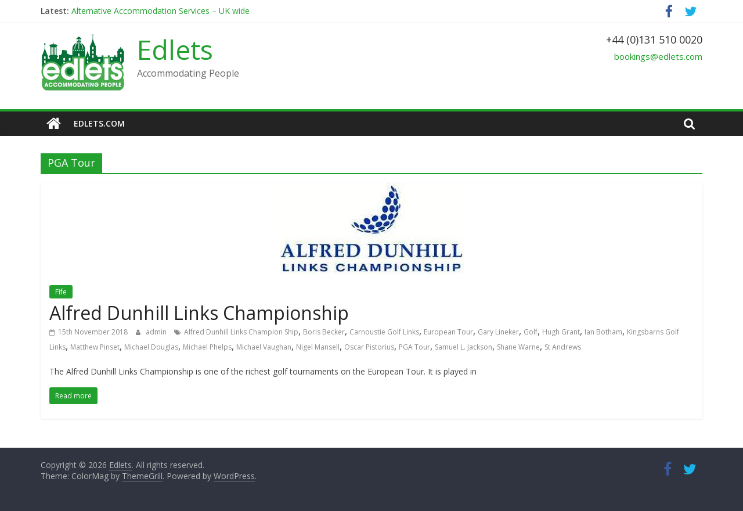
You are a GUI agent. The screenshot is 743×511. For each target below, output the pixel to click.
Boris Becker (324, 332)
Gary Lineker (498, 332)
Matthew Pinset (95, 347)
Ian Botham (603, 332)
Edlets (175, 49)
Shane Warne (518, 347)
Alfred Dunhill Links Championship (199, 312)
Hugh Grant (561, 332)
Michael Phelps (207, 347)
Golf (531, 332)
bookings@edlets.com (658, 56)
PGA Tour (414, 347)
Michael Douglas (151, 347)
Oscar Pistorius (369, 347)
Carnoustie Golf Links (384, 332)
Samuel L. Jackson (463, 347)
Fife (61, 292)
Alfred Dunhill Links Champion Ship (241, 332)
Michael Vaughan (263, 347)
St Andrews (562, 347)
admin (157, 332)
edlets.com (99, 123)
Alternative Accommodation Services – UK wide (160, 10)
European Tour (448, 332)
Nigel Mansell (318, 347)
